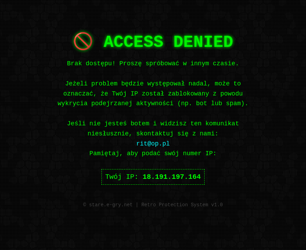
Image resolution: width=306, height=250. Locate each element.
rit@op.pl (153, 143)
